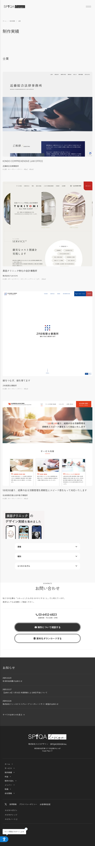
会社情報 (8, 793)
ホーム (7, 764)
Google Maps (46, 751)
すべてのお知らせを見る (12, 715)
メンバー (8, 785)
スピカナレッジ (11, 815)
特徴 (6, 789)
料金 (6, 776)
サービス (8, 768)
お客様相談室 (45, 804)
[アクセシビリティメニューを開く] (4, 839)
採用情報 (13, 804)
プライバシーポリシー (28, 804)
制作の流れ (9, 781)
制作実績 (8, 772)
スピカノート (10, 819)
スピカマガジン (11, 810)
